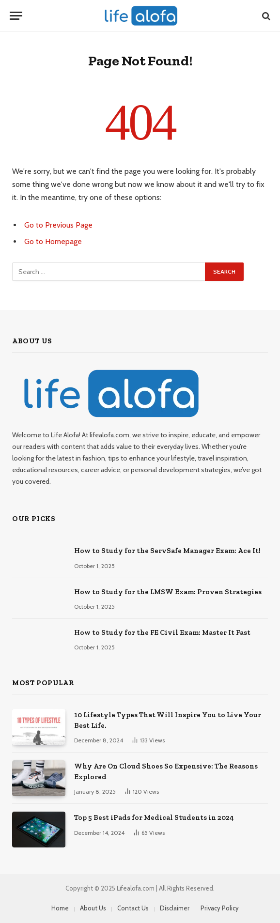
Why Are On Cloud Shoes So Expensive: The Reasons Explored (166, 771)
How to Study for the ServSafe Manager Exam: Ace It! (167, 550)
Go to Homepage (53, 241)
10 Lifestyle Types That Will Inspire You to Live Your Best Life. (167, 719)
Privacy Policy (220, 908)
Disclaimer (174, 908)
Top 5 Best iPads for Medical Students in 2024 (154, 817)
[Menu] (16, 16)
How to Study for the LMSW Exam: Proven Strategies (168, 591)
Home (60, 908)
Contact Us (133, 908)
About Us (93, 908)
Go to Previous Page (58, 225)
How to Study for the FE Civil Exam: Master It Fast (162, 632)
